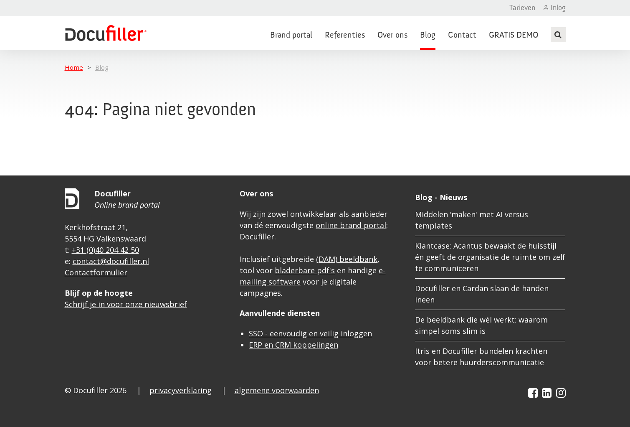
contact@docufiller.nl (111, 261)
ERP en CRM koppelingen (293, 345)
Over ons (392, 35)
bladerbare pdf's (305, 270)
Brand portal (291, 35)
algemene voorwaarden (277, 390)
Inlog (558, 8)
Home (74, 67)
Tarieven (522, 8)
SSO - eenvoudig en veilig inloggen (310, 333)
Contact (462, 35)
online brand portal (351, 225)
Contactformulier (96, 272)
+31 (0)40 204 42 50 (105, 250)
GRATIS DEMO (513, 35)
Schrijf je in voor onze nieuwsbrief (126, 304)
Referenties (345, 35)
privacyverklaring (180, 390)
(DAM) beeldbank (346, 259)
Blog (427, 35)
